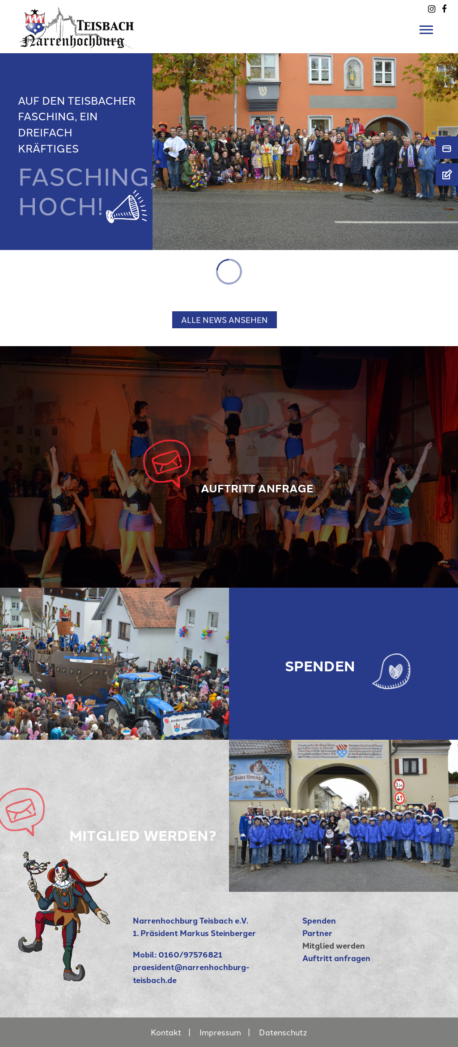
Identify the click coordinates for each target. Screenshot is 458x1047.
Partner (317, 932)
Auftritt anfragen (336, 957)
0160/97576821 (190, 954)
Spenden (319, 920)
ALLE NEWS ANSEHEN (224, 319)
